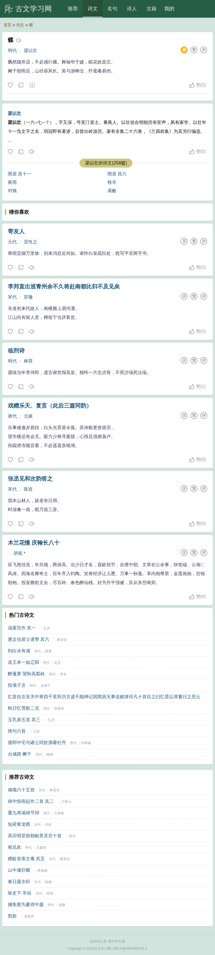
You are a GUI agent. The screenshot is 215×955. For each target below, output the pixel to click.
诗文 (93, 8)
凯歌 (12, 916)
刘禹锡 (86, 743)
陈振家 (43, 870)
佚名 (63, 674)
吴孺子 (46, 686)
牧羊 (112, 182)
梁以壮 (30, 50)
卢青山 (66, 802)
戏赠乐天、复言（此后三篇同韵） (50, 406)
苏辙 (28, 297)
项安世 (29, 916)
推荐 (73, 8)
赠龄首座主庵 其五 (26, 858)
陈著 (48, 651)
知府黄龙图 (19, 824)
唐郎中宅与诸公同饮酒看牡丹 (37, 742)
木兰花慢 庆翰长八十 (34, 543)
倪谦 (62, 905)
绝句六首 (17, 731)
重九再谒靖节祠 (23, 812)
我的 (169, 8)
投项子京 (17, 685)
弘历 (46, 628)
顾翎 (49, 754)
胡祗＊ (20, 553)
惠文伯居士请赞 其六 (28, 639)
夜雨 (12, 182)
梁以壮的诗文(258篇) (106, 163)
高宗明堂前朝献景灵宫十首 (35, 835)
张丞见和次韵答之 (30, 479)
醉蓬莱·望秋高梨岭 (26, 673)
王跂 (36, 731)
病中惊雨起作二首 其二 (31, 801)
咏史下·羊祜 (19, 893)
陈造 (28, 489)
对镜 (12, 190)
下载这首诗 (32, 85)
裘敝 (112, 190)
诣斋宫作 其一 (22, 627)
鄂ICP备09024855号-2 (130, 949)
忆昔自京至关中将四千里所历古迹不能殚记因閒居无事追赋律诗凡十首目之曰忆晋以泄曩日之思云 (104, 696)
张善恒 (59, 709)
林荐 (28, 361)
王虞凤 (41, 848)
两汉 (52, 674)
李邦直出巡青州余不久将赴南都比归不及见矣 (64, 286)
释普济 (55, 790)
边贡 (57, 663)
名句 (112, 8)
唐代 (12, 416)
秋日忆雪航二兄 (23, 708)
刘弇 (48, 825)
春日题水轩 (19, 881)
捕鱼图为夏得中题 (26, 904)
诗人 (132, 8)
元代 (12, 241)
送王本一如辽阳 (23, 662)
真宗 (72, 836)
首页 (7, 25)
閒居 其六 (117, 173)
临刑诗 (16, 350)
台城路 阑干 (19, 754)
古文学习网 (33, 8)
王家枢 (59, 813)
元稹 (28, 416)
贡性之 (30, 241)
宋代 (12, 297)
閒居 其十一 (19, 173)
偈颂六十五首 (21, 789)
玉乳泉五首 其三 (24, 719)
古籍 (151, 8)
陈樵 (48, 882)
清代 (46, 709)
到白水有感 (19, 650)
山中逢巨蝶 (19, 870)
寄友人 (16, 231)
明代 (12, 50)
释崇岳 (62, 640)
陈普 (49, 893)
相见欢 (14, 847)
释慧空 (65, 859)
